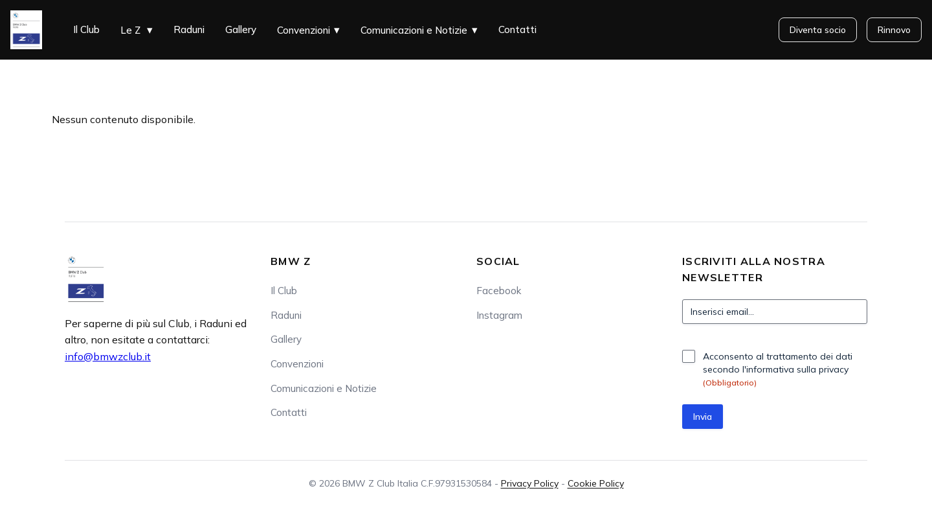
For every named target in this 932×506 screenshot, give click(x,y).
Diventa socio (818, 30)
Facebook (498, 290)
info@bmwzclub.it (108, 356)
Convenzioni (303, 30)
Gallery (240, 29)
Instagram (499, 315)
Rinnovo (894, 30)
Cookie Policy (596, 483)
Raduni (189, 29)
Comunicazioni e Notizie (414, 30)
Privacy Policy (530, 483)
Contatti (517, 29)
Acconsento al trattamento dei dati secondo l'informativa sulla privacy (777, 369)
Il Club (86, 29)
